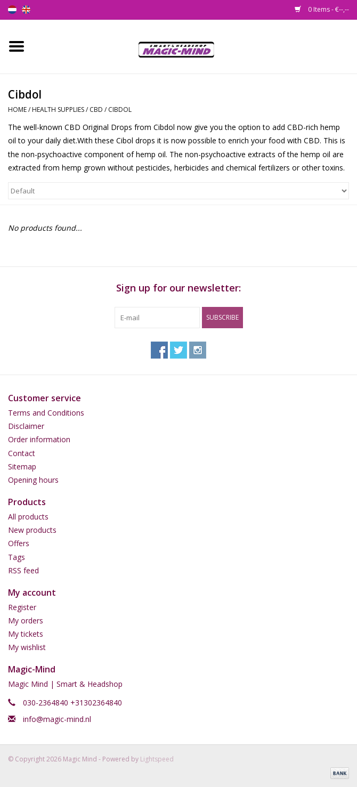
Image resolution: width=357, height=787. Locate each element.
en (26, 9)
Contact (21, 453)
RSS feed (23, 570)
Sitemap (22, 466)
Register (22, 607)
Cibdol (120, 109)
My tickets (25, 634)
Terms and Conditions (46, 413)
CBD (96, 109)
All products (28, 517)
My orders (25, 620)
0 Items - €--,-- (322, 9)
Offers (18, 543)
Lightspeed (157, 759)
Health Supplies (58, 109)
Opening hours (33, 480)
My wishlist (27, 647)
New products (32, 530)
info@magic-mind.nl (57, 719)
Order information (39, 439)
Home (17, 109)
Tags (16, 557)
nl (12, 9)
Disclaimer (26, 426)
